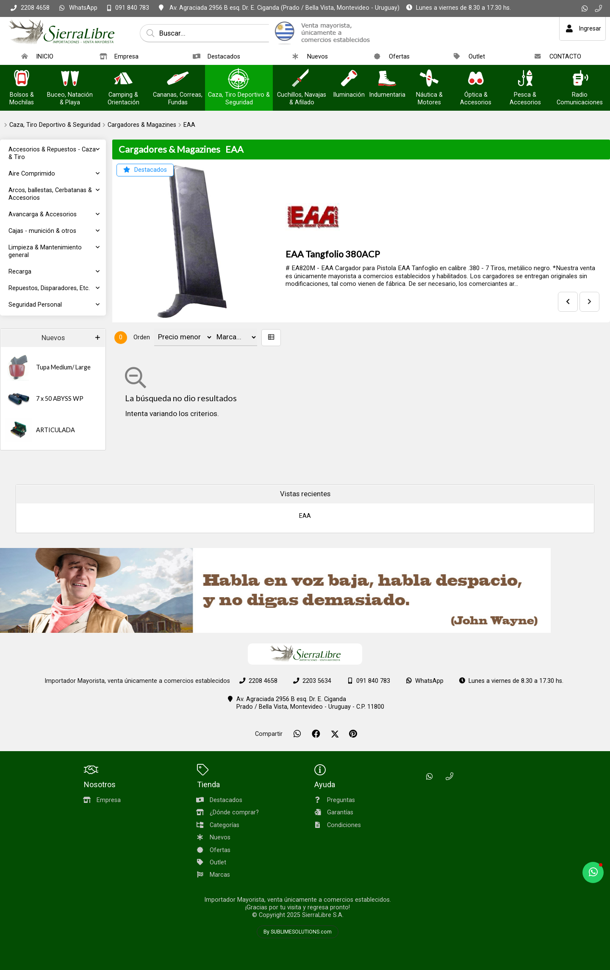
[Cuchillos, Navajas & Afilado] (301, 79)
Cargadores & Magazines (142, 125)
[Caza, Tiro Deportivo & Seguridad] (239, 79)
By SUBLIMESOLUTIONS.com (297, 932)
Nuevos (53, 338)
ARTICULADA (55, 429)
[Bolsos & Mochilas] (21, 79)
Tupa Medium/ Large (63, 367)
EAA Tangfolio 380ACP (333, 254)
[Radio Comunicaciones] (580, 79)
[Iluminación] (349, 79)
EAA (189, 125)
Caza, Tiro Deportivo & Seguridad (54, 125)
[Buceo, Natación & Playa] (70, 79)
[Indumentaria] (387, 79)
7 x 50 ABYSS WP (59, 398)
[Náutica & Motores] (429, 79)
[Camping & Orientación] (123, 79)
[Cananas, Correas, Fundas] (178, 79)
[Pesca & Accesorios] (525, 79)
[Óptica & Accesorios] (475, 79)
